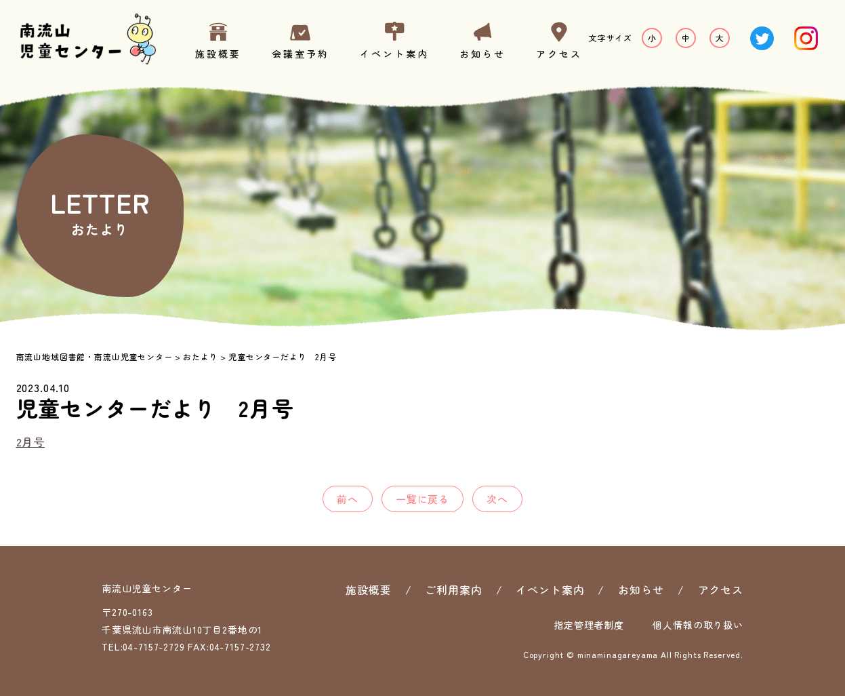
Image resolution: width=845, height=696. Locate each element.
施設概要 (218, 53)
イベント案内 (394, 53)
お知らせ (482, 53)
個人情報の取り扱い (698, 625)
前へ (347, 499)
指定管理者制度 (589, 625)
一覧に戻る (422, 499)
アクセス (559, 53)
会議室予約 (300, 53)
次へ (497, 499)
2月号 (30, 441)
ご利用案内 (453, 589)
